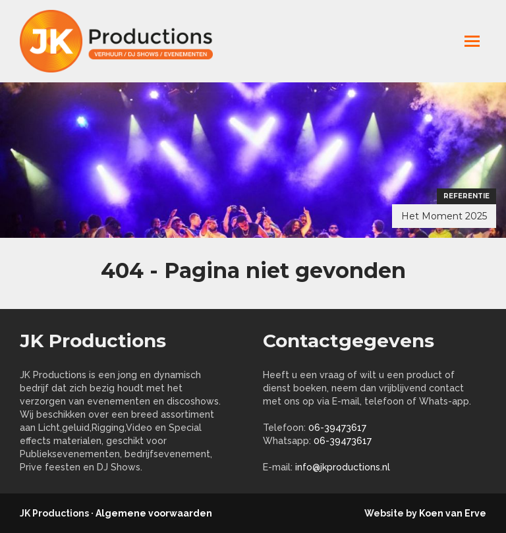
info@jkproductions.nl (342, 467)
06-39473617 (337, 427)
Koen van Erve (452, 513)
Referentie (466, 196)
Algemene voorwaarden (154, 513)
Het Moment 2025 (444, 216)
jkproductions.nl (125, 41)
